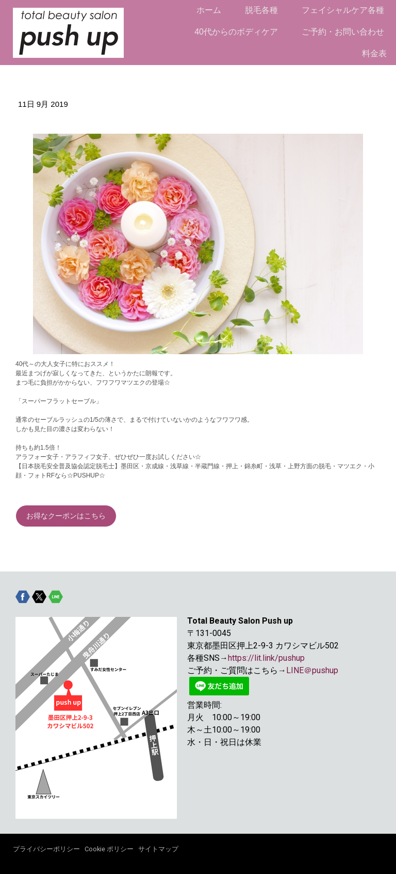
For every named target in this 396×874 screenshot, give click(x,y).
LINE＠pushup (312, 670)
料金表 (374, 53)
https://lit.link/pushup (266, 658)
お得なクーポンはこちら (66, 516)
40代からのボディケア (236, 31)
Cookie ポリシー (109, 849)
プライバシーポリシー (46, 849)
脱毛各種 (261, 10)
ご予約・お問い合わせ (343, 31)
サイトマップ (158, 849)
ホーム (208, 10)
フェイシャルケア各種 (343, 10)
